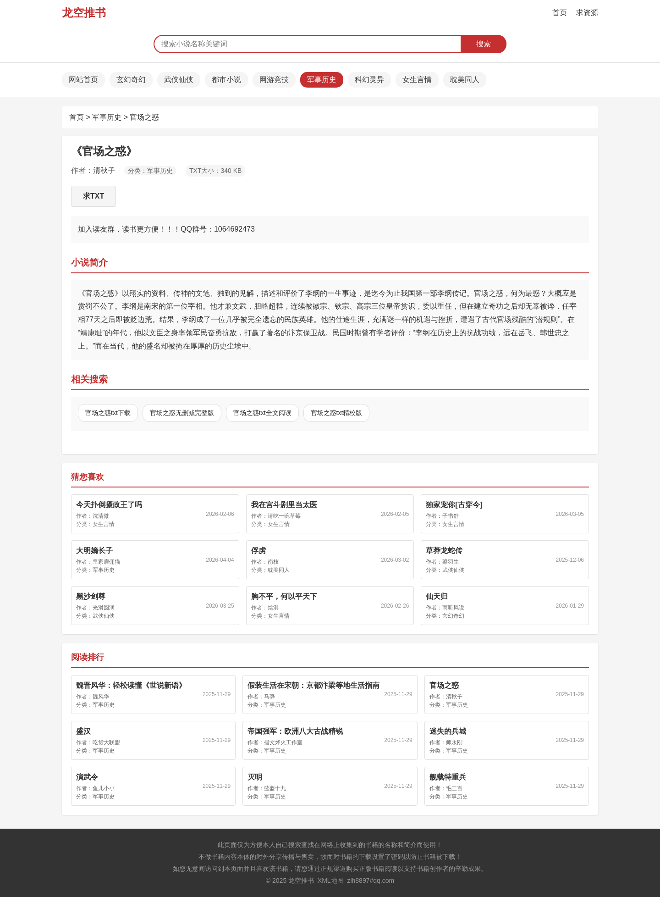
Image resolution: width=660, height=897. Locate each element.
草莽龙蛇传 (444, 550)
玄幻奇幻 (131, 79)
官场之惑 (144, 117)
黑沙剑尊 (90, 596)
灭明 (255, 777)
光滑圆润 (104, 607)
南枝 (273, 562)
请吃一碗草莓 (284, 516)
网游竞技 (274, 79)
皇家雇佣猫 (106, 562)
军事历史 (321, 79)
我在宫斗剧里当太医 (284, 505)
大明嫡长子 (94, 550)
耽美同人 (464, 79)
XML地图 (331, 880)
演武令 (87, 777)
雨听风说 (453, 607)
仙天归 (437, 596)
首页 (559, 13)
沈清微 (101, 516)
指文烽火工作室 (283, 742)
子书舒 (450, 516)
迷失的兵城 (447, 731)
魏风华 (101, 696)
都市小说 (226, 79)
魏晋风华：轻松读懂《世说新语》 (131, 685)
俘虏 (258, 550)
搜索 (483, 44)
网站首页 (83, 79)
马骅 (269, 696)
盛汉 (83, 731)
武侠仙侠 (178, 79)
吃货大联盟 (106, 742)
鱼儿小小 (104, 788)
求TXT (93, 196)
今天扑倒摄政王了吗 (109, 505)
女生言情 (417, 79)
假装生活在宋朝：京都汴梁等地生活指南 (314, 685)
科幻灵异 (369, 79)
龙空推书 (84, 12)
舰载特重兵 (447, 777)
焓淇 (273, 607)
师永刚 (454, 742)
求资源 (587, 13)
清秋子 (104, 170)
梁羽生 (450, 562)
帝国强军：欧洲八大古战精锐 (295, 731)
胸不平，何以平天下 (284, 596)
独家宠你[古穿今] (454, 505)
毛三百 (454, 788)
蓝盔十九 (275, 788)
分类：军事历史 (150, 170)
